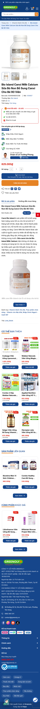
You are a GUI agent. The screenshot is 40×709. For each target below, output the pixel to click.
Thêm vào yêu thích (10, 193)
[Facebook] (3, 623)
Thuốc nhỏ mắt (8, 682)
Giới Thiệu (24, 158)
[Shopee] (13, 623)
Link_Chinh (9, 321)
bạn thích (11, 331)
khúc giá (13, 505)
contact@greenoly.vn (12, 617)
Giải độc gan (18, 696)
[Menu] (37, 8)
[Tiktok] (18, 623)
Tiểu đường (28, 691)
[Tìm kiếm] (36, 14)
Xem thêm (20, 496)
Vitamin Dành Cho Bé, (17, 310)
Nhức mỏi (17, 686)
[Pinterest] (15, 188)
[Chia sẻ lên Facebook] (12, 188)
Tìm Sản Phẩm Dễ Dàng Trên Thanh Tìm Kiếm (15, 18)
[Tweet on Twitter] (19, 188)
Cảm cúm (6, 677)
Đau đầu (6, 686)
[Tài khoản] (26, 8)
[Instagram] (8, 623)
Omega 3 (17, 677)
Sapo (25, 707)
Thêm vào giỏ (10, 367)
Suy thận (6, 696)
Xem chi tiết (29, 367)
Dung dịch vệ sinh (24, 682)
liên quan (13, 451)
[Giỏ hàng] (32, 8)
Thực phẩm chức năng (11, 691)
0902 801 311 (9, 614)
